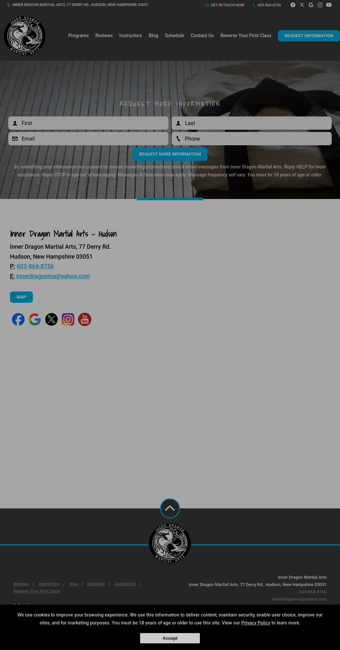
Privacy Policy (255, 622)
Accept (170, 638)
